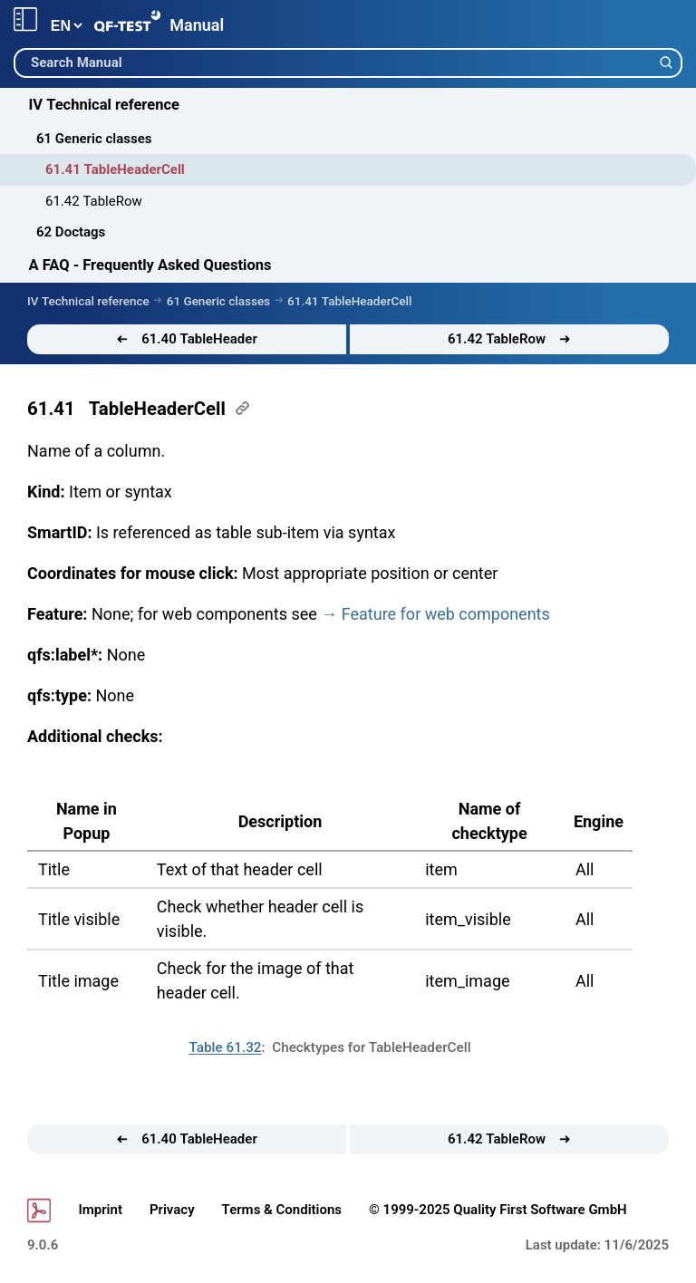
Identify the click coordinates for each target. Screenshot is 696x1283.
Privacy (172, 1209)
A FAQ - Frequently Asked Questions (150, 265)
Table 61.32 (224, 1047)
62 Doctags (70, 232)
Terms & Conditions (282, 1209)
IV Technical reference (104, 104)
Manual (196, 24)
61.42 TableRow (93, 201)
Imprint (100, 1209)
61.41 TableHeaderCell (115, 169)
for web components (446, 613)
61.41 (51, 409)
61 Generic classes (93, 138)
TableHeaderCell (157, 409)
